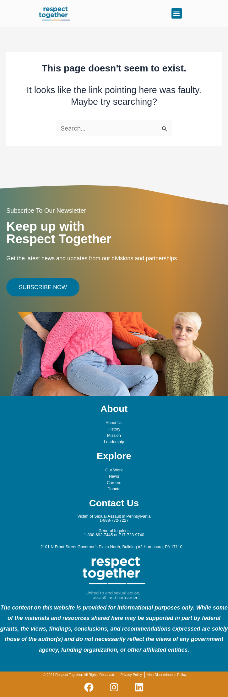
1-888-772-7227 (114, 520)
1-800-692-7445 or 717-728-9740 (114, 534)
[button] (176, 13)
